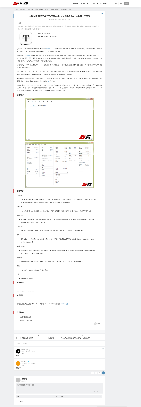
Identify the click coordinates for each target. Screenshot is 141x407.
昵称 (18, 390)
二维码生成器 (103, 25)
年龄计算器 (102, 18)
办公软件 (29, 9)
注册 (126, 3)
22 (58, 19)
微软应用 (22, 9)
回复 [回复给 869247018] (23, 346)
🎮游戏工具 (84, 3)
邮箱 (57, 390)
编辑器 (48, 49)
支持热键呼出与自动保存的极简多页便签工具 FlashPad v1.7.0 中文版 (116, 65)
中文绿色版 (64, 297)
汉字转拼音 (102, 32)
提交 (21, 395)
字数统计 (101, 21)
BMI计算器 (102, 29)
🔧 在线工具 (94, 3)
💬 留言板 (103, 3)
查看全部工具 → (102, 36)
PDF (58, 81)
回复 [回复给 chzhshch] (23, 359)
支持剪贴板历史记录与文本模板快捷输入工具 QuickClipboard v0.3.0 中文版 (117, 82)
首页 (17, 9)
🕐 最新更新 (74, 3)
